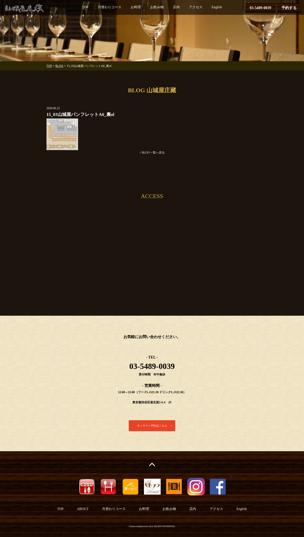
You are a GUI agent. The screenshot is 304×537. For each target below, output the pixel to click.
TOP (85, 7)
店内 (176, 7)
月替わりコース (109, 7)
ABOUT (82, 509)
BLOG (59, 66)
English (217, 7)
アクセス (195, 7)
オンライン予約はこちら (152, 425)
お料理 (136, 7)
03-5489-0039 (260, 8)
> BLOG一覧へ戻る (152, 152)
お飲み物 (157, 7)
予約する (289, 8)
